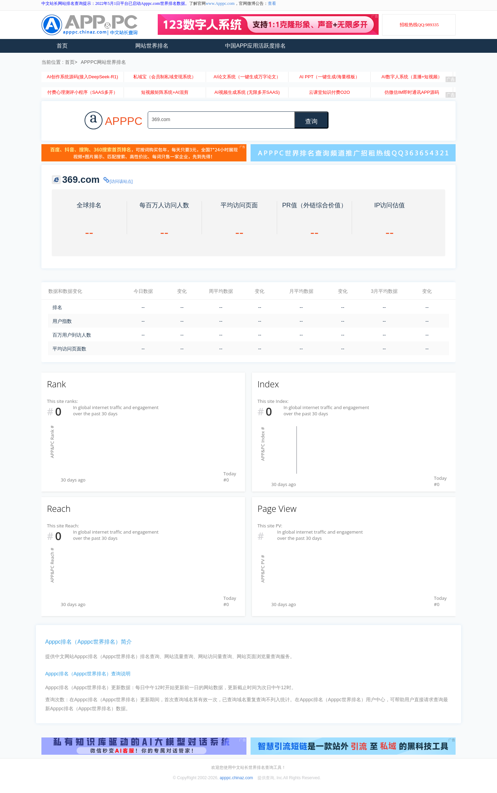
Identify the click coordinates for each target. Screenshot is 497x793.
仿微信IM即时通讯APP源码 (411, 92)
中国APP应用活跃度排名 (255, 46)
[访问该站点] (118, 181)
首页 (62, 46)
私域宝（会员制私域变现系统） (164, 76)
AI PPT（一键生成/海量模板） (329, 76)
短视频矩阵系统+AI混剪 (164, 92)
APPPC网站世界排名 (103, 62)
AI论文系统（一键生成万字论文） (247, 76)
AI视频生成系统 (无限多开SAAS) (247, 92)
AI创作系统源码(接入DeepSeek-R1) (82, 76)
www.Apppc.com (220, 3)
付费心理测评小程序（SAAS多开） (82, 92)
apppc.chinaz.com (236, 777)
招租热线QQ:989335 (419, 24)
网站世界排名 (151, 46)
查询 (311, 121)
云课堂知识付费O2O (329, 92)
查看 (272, 3)
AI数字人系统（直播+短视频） (411, 76)
